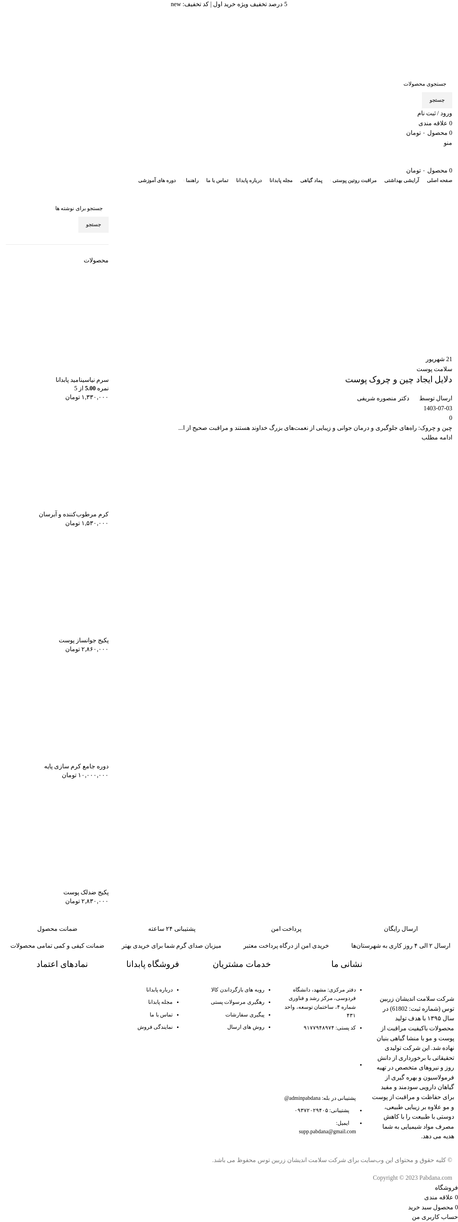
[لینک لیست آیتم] (321, 1065)
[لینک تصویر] (412, 971)
